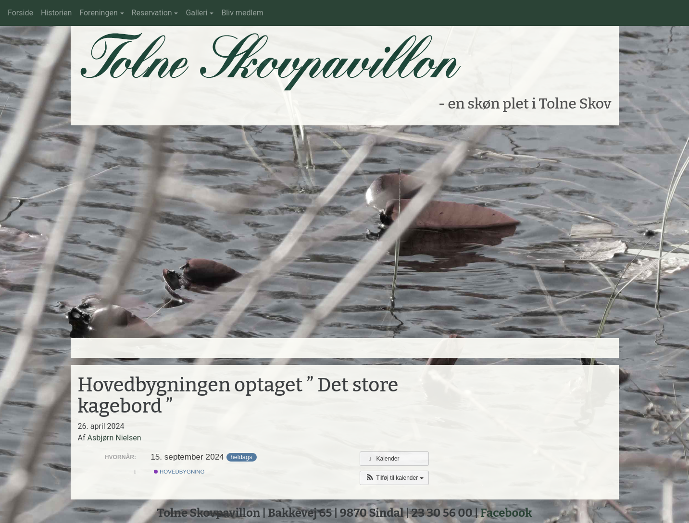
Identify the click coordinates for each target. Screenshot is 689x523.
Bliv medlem (242, 12)
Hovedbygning (179, 471)
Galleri (196, 12)
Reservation (152, 12)
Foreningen (98, 12)
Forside (20, 12)
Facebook (506, 513)
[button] (394, 478)
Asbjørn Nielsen (114, 437)
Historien (56, 12)
